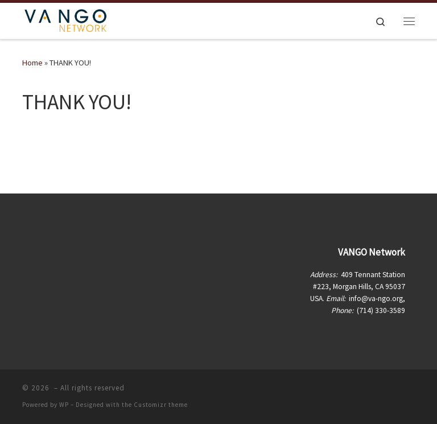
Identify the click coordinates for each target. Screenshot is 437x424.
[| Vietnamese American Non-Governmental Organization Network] (65, 19)
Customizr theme (161, 405)
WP (64, 405)
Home (32, 62)
